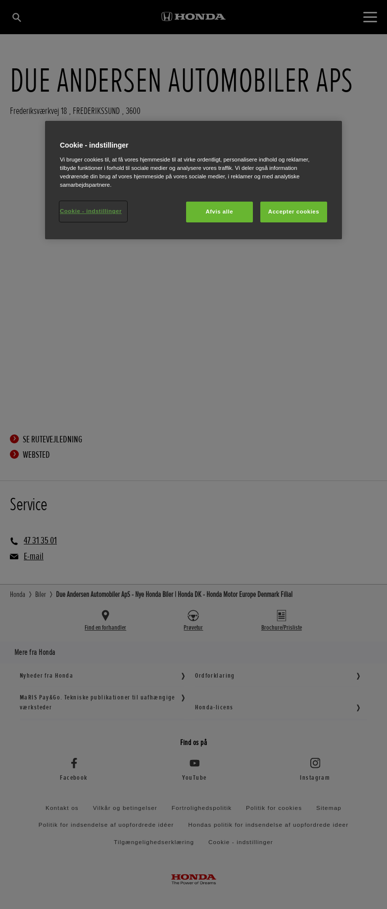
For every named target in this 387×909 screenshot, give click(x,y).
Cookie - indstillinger (91, 211)
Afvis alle (219, 211)
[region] (193, 180)
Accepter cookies (293, 211)
